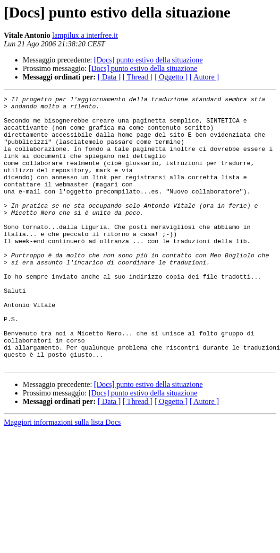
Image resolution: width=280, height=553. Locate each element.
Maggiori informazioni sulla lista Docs (62, 476)
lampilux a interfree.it (85, 35)
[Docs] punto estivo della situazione (148, 60)
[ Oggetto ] (170, 77)
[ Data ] (109, 77)
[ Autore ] (204, 77)
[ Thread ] (138, 77)
